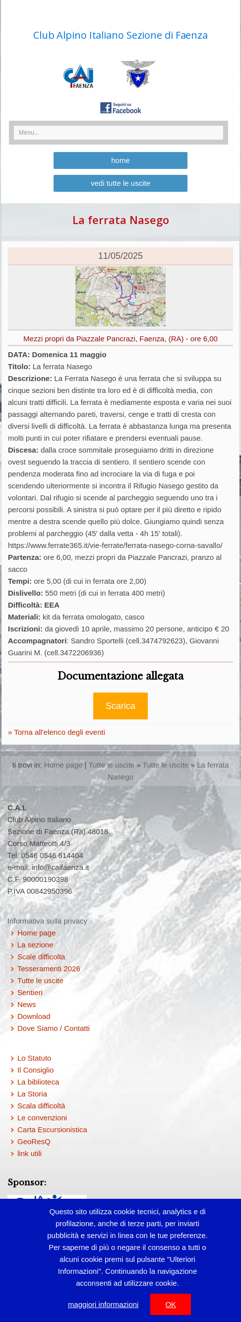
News (26, 1004)
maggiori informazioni (103, 1304)
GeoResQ (34, 1141)
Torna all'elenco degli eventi (58, 732)
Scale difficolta (41, 956)
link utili (29, 1153)
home (120, 160)
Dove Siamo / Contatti (53, 1028)
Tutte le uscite (111, 765)
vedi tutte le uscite (120, 183)
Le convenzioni (42, 1117)
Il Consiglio (35, 1070)
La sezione (35, 944)
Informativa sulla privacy (47, 921)
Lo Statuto (34, 1058)
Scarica (120, 706)
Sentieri (30, 992)
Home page (63, 765)
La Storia (32, 1093)
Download (34, 1016)
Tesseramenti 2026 (48, 968)
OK (170, 1304)
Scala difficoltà (41, 1105)
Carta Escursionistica (52, 1129)
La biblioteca (38, 1082)
